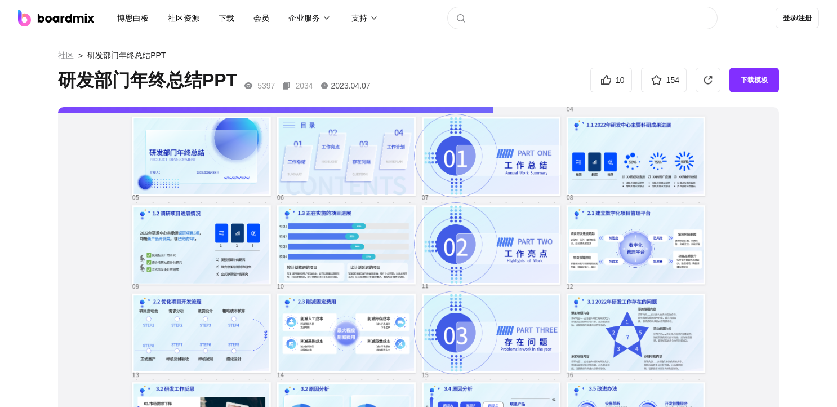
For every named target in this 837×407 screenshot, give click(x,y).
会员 (261, 18)
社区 (66, 55)
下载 (226, 18)
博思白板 (133, 18)
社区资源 (183, 18)
